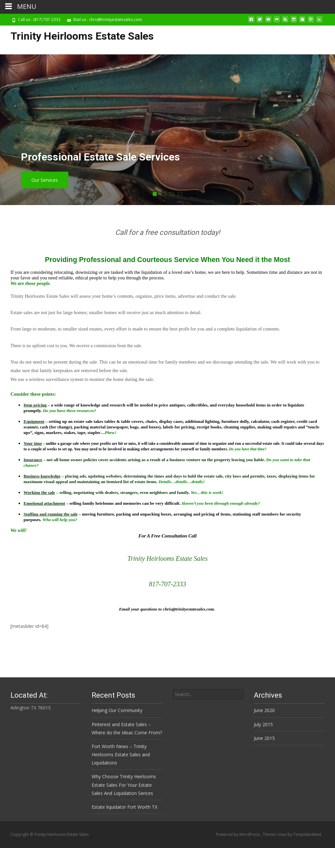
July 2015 (263, 724)
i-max (282, 834)
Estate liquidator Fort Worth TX (124, 807)
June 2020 (264, 710)
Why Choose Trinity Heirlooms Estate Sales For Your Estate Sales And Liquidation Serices (124, 784)
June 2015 (264, 738)
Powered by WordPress (238, 834)
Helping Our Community (117, 710)
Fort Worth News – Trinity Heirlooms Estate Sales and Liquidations (121, 754)
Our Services (44, 180)
